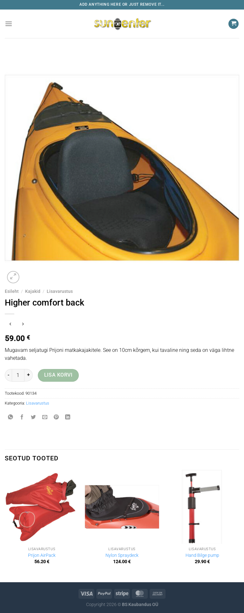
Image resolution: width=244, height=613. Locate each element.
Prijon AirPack (42, 555)
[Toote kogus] (18, 375)
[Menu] (8, 23)
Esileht (12, 291)
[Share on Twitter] (33, 417)
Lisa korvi (58, 375)
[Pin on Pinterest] (56, 417)
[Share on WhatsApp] (10, 417)
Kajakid (32, 291)
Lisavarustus (60, 291)
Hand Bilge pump (202, 555)
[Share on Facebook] (22, 417)
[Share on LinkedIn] (68, 417)
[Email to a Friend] (45, 417)
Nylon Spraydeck (122, 555)
